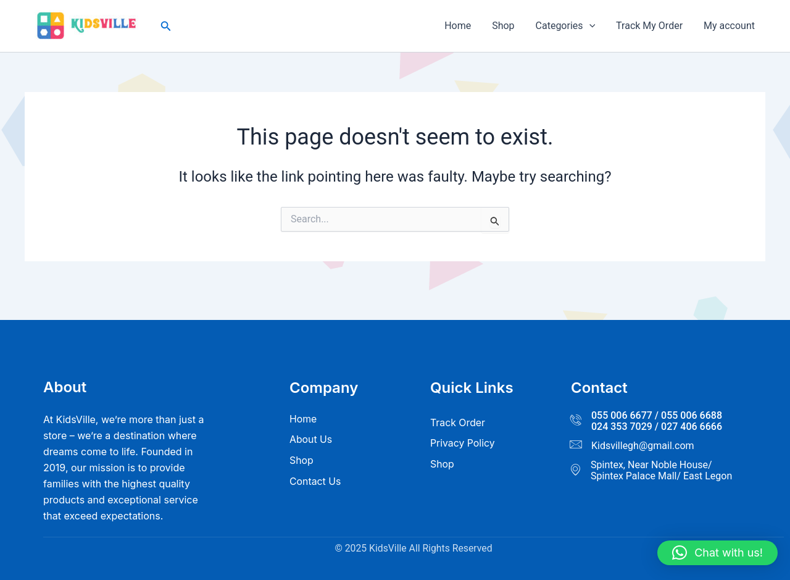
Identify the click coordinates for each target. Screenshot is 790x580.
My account (729, 26)
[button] (166, 26)
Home (463, 26)
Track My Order (651, 26)
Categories (568, 26)
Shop (507, 26)
